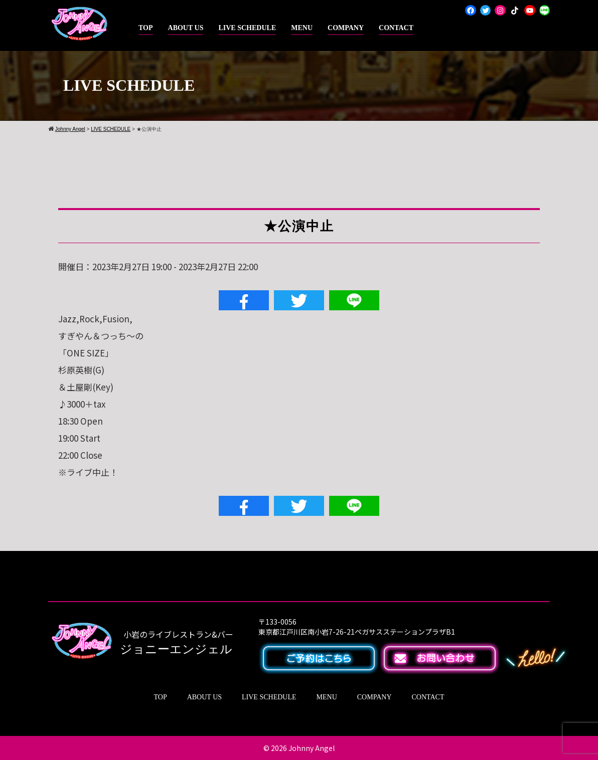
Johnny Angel (311, 748)
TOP (145, 28)
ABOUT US (186, 28)
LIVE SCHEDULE (247, 28)
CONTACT (396, 28)
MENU (302, 28)
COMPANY (346, 28)
